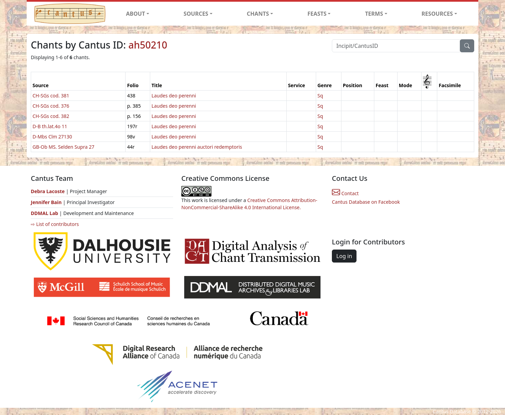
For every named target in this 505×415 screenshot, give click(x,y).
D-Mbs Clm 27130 (52, 136)
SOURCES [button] (196, 13)
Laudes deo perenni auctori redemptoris (197, 147)
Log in (344, 256)
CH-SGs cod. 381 (51, 95)
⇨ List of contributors (55, 224)
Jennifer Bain (47, 202)
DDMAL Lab (44, 213)
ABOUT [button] (135, 13)
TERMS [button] (374, 13)
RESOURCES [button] (437, 13)
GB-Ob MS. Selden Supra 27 (63, 147)
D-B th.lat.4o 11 (50, 126)
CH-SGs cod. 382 (51, 116)
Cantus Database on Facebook (366, 202)
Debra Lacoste (48, 191)
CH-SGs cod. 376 (51, 106)
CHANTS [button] (258, 13)
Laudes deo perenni (174, 95)
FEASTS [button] (317, 13)
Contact (345, 193)
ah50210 (147, 44)
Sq (320, 95)
